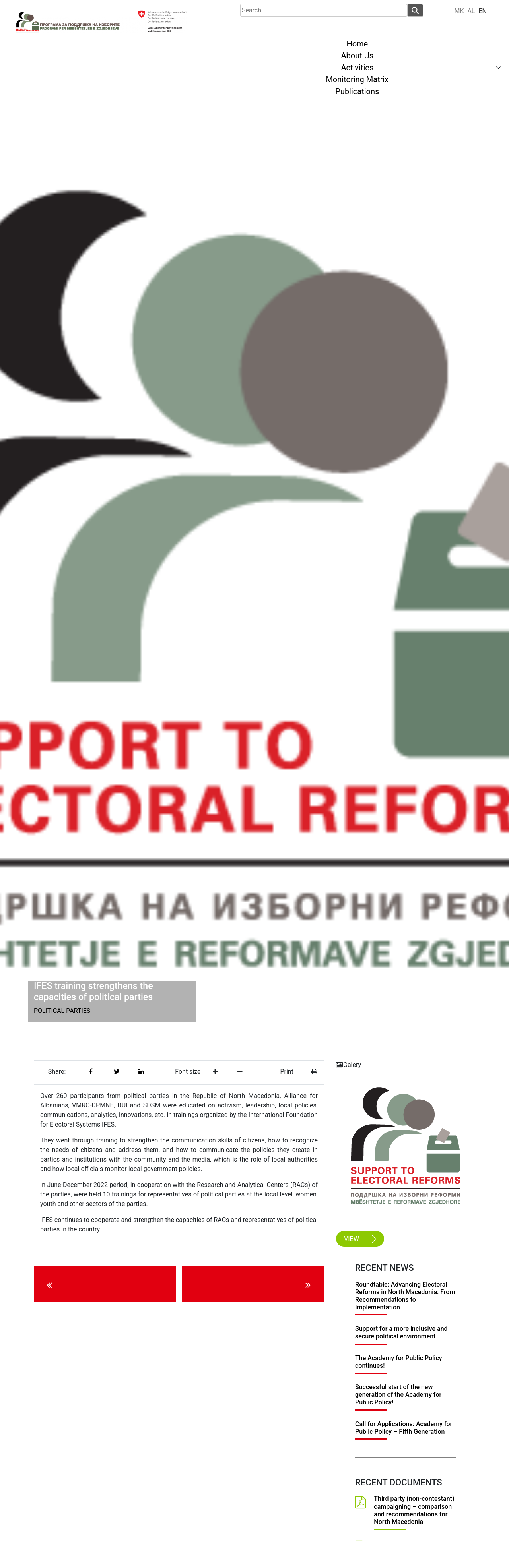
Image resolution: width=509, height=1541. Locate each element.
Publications (357, 91)
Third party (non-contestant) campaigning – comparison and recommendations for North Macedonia (414, 1510)
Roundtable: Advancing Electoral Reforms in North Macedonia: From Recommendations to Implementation (405, 1296)
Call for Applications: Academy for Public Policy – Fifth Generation (403, 1427)
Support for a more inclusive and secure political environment (401, 1332)
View (358, 1239)
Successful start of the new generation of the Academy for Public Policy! (398, 1394)
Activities (357, 67)
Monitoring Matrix (357, 79)
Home (357, 43)
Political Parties (62, 1010)
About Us (357, 55)
